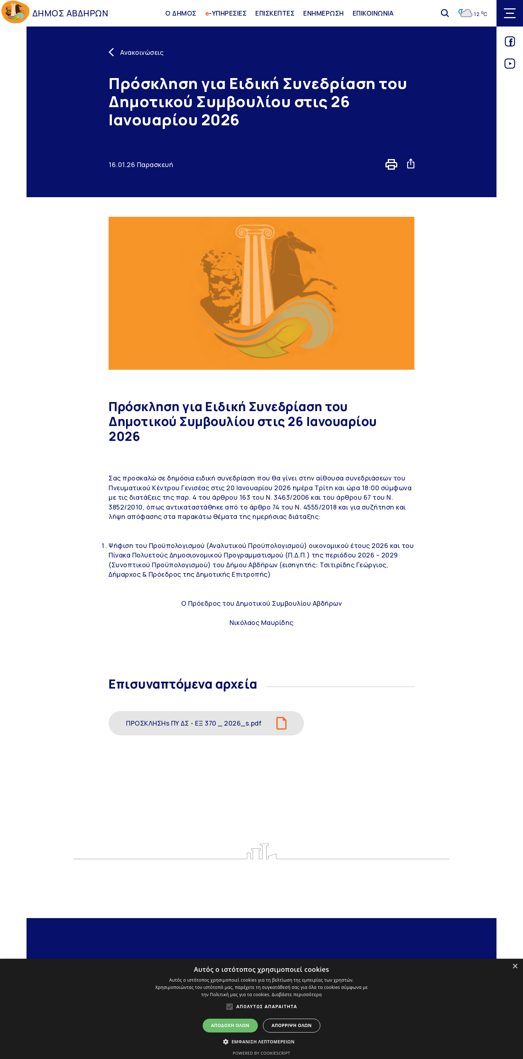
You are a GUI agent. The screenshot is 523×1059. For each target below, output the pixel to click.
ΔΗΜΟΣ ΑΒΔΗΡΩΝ (70, 13)
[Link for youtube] (510, 66)
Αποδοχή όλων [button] (230, 1025)
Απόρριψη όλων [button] (292, 1025)
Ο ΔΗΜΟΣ (180, 13)
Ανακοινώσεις (141, 52)
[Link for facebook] (510, 44)
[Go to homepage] (15, 13)
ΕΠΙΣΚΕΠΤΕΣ (275, 13)
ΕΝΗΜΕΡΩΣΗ (323, 13)
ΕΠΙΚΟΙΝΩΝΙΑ (373, 13)
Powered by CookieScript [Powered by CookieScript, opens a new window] (261, 1053)
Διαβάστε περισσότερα (297, 994)
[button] (261, 1041)
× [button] (515, 966)
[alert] (261, 1009)
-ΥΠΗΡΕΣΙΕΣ (226, 13)
